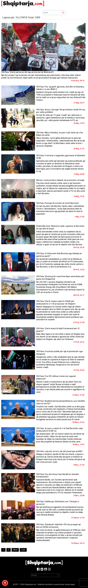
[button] (5, 583)
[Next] (15, 550)
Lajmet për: (21, 17)
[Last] (23, 550)
